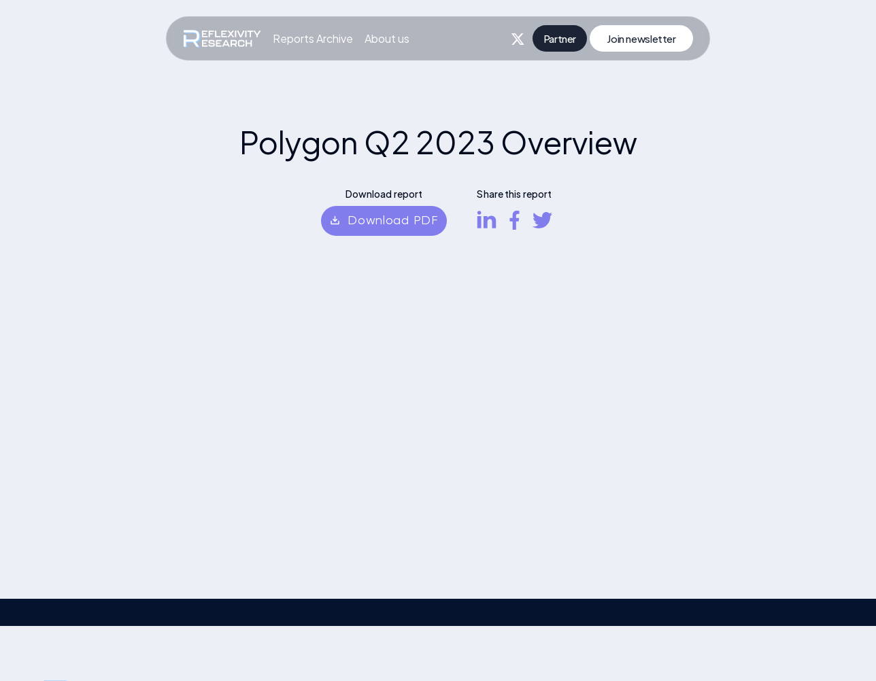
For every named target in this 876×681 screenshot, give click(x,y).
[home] (222, 39)
